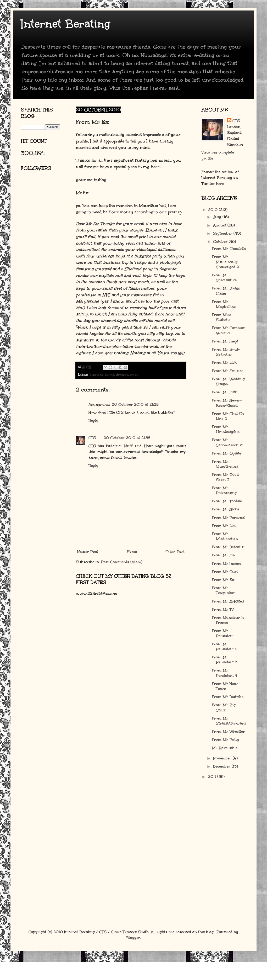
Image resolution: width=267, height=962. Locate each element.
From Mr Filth (224, 392)
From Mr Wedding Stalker (228, 382)
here (220, 183)
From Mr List (224, 525)
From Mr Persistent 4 (224, 673)
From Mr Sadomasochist (227, 442)
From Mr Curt (225, 571)
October (221, 241)
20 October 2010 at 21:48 (127, 437)
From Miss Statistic (221, 317)
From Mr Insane (226, 563)
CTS (92, 437)
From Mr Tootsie (227, 501)
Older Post (175, 551)
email (134, 374)
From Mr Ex (223, 579)
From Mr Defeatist (228, 547)
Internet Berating (65, 23)
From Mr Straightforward (229, 721)
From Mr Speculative (224, 278)
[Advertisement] (44, 237)
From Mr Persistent (223, 633)
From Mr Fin (223, 555)
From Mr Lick (224, 362)
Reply (93, 420)
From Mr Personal (228, 517)
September (223, 233)
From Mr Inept (225, 341)
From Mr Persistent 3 (224, 660)
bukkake (96, 374)
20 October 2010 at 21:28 (135, 404)
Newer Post (87, 551)
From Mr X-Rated (228, 601)
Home (132, 551)
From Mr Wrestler (228, 731)
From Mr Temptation (224, 590)
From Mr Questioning (225, 464)
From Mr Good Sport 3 (225, 477)
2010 (213, 209)
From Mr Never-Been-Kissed (227, 403)
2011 (212, 776)
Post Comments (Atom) (121, 561)
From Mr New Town (225, 686)
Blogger (133, 937)
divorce (122, 374)
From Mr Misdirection (225, 536)
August (220, 225)
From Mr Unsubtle (229, 248)
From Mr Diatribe (227, 696)
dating (109, 374)
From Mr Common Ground (229, 330)
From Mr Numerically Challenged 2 (225, 261)
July (217, 216)
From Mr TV (223, 609)
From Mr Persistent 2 (224, 647)
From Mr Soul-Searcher (226, 352)
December (222, 766)
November (223, 758)
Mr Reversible (224, 748)
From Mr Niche (225, 509)
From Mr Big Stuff (224, 707)
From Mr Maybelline (224, 304)
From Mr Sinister (227, 370)
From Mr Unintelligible (226, 429)
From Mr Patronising (224, 490)
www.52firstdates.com (96, 593)
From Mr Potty (225, 739)
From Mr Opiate (226, 453)
